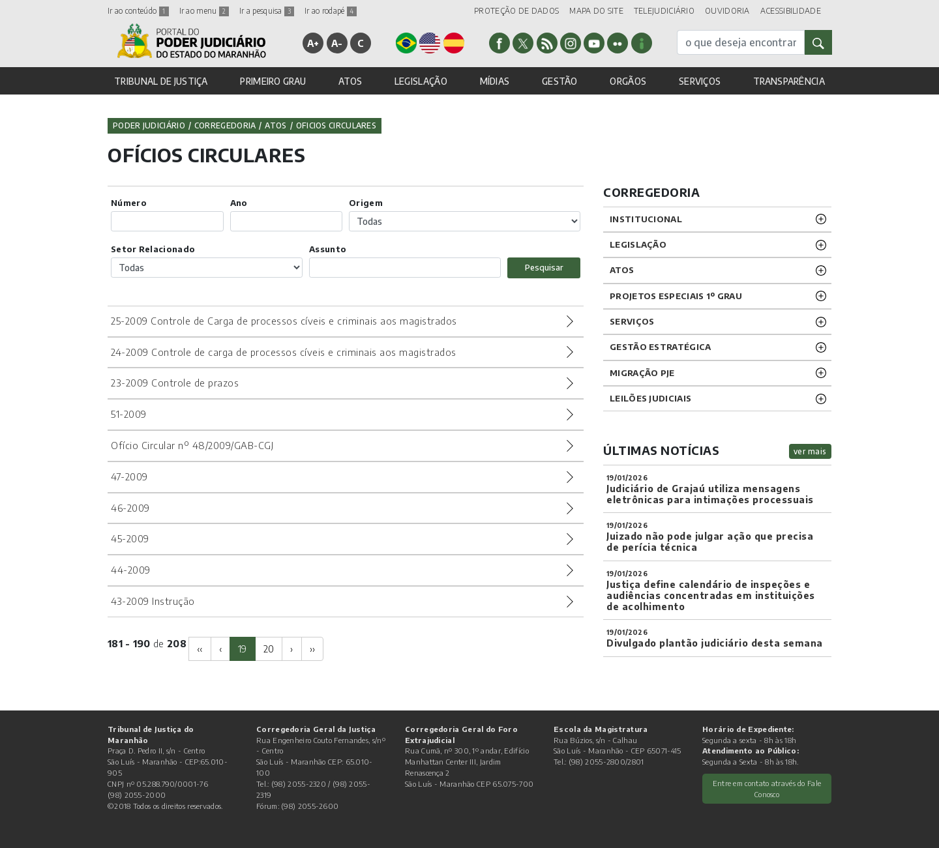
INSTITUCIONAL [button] (646, 219)
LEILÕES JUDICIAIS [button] (650, 398)
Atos (275, 125)
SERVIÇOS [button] (700, 81)
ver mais (810, 451)
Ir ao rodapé (331, 11)
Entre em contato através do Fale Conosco (767, 788)
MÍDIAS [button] (495, 81)
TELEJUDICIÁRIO (664, 11)
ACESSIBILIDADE (790, 11)
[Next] (291, 649)
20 (269, 648)
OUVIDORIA (727, 11)
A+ (313, 43)
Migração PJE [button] (642, 373)
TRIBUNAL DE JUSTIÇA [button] (161, 81)
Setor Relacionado (153, 249)
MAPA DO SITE (596, 11)
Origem (366, 202)
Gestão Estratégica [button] (660, 347)
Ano (239, 202)
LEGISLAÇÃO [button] (421, 81)
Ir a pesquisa (266, 11)
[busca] (741, 42)
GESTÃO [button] (560, 81)
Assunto (327, 249)
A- (337, 43)
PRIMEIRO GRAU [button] (273, 81)
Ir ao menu (204, 11)
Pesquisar (544, 267)
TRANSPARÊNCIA (789, 81)
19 (242, 648)
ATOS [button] (350, 81)
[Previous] (199, 649)
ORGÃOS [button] (628, 81)
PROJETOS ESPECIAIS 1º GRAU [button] (676, 296)
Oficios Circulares (336, 125)
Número (129, 202)
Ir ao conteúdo (138, 11)
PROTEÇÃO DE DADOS (516, 11)
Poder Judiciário (149, 125)
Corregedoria (225, 125)
